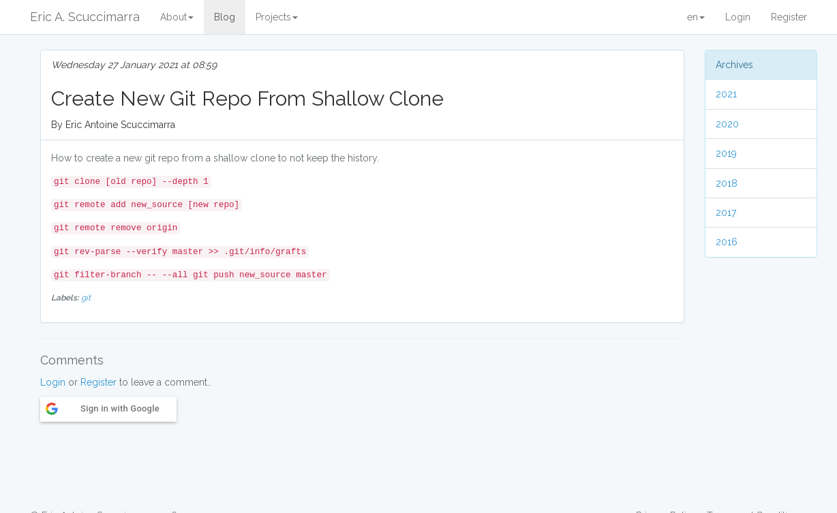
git (86, 297)
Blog (224, 17)
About (177, 17)
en (696, 17)
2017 (726, 212)
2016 (726, 241)
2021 (726, 94)
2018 (726, 183)
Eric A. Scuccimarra (85, 17)
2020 (727, 124)
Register (789, 17)
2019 (726, 153)
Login (737, 17)
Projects (277, 17)
